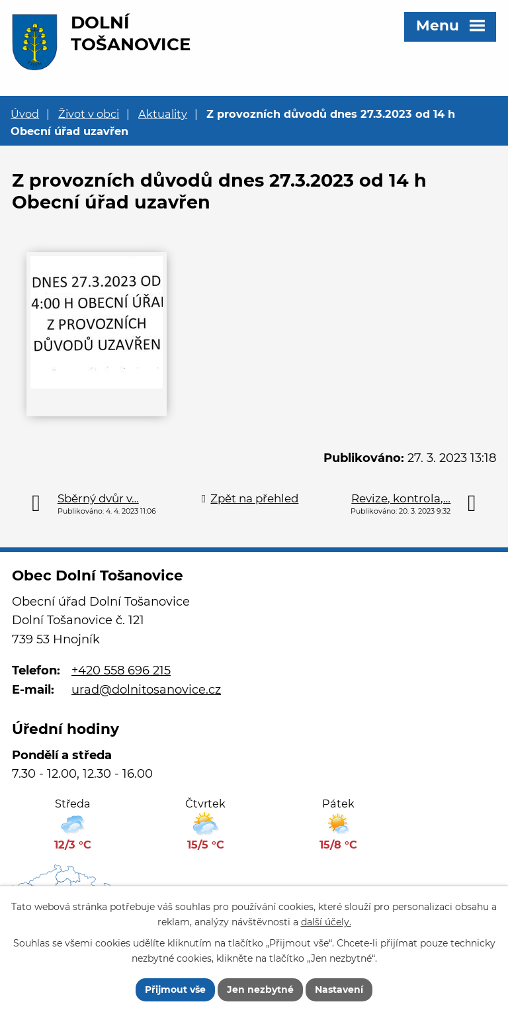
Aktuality (162, 113)
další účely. (326, 922)
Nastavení (339, 989)
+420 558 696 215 (121, 670)
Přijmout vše (175, 989)
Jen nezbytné (260, 989)
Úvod (25, 113)
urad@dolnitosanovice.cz (146, 689)
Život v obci (88, 113)
